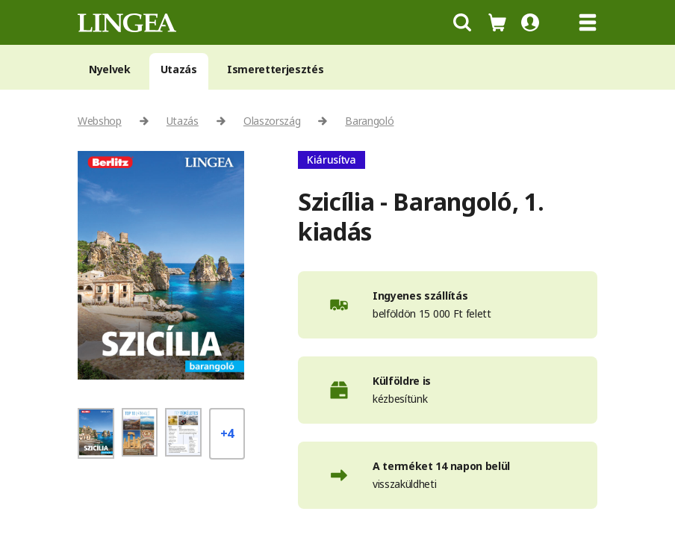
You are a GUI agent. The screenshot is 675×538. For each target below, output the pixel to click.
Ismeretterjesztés (275, 69)
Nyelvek (110, 69)
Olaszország (271, 121)
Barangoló (369, 121)
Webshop (100, 121)
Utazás (179, 69)
